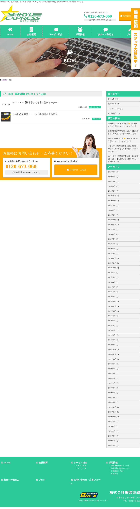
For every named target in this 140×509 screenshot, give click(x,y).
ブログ (41, 480)
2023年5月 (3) (113, 239)
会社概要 (42, 462)
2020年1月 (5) (113, 402)
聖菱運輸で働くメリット (118, 466)
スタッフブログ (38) (115, 109)
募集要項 (112, 474)
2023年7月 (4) (113, 234)
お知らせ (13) (113, 99)
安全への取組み (10, 480)
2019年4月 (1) (113, 445)
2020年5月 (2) (113, 383)
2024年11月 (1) (113, 196)
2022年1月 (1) (113, 297)
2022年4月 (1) (113, 282)
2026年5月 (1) (113, 172)
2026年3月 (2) (113, 177)
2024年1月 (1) (113, 215)
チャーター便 (79, 468)
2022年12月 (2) (113, 258)
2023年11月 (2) (113, 225)
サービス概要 (79, 466)
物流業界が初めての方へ (118, 468)
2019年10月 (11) (114, 417)
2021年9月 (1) (113, 316)
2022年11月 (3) (113, 263)
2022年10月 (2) (113, 268)
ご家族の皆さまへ (116, 471)
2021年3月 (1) (113, 340)
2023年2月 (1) (113, 249)
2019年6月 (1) (113, 436)
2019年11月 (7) (113, 412)
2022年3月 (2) (113, 287)
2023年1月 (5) (113, 253)
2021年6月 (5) (113, 326)
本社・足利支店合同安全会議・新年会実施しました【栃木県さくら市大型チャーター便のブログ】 (123, 159)
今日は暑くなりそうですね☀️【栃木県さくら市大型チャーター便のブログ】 (122, 125)
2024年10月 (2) (113, 201)
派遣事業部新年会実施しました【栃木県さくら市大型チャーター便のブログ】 (123, 132)
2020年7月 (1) (113, 373)
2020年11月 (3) (113, 354)
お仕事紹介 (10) (114, 113)
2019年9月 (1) (113, 421)
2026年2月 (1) (113, 181)
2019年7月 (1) (113, 431)
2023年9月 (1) (113, 229)
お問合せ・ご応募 (129, 16)
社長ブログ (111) (114, 104)
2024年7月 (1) (113, 205)
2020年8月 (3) (113, 369)
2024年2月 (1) (113, 210)
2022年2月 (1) (113, 292)
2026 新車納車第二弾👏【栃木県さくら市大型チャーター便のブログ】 (122, 140)
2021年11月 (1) (113, 306)
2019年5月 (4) (113, 441)
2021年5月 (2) (113, 330)
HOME (6, 462)
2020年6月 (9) (113, 378)
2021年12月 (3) (113, 302)
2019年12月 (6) (113, 407)
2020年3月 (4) (113, 393)
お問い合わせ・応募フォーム (87, 480)
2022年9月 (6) (113, 273)
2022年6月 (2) (113, 278)
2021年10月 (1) (113, 311)
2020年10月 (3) (113, 359)
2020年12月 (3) (113, 349)
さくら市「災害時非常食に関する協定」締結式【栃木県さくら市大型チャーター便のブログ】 (123, 148)
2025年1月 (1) (113, 191)
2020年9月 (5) (113, 364)
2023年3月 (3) (113, 244)
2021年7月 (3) (113, 321)
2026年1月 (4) (113, 186)
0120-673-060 (98, 16)
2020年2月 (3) (113, 397)
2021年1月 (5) (113, 345)
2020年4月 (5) (113, 388)
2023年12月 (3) (113, 220)
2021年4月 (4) (113, 335)
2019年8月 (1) (113, 426)
